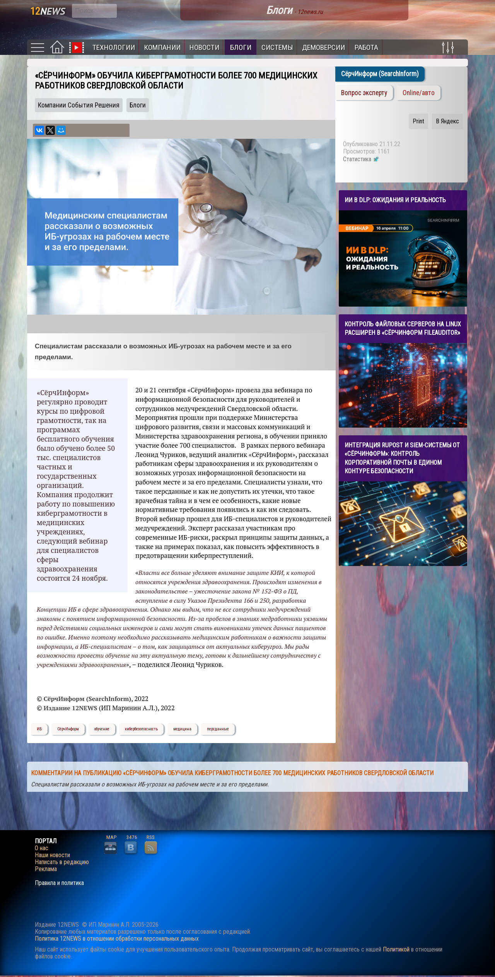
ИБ (39, 728)
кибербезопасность (141, 728)
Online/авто (419, 93)
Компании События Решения (78, 105)
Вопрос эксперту (364, 93)
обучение (101, 728)
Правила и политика (59, 883)
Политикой (396, 949)
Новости (204, 47)
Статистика (361, 159)
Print (418, 121)
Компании (162, 47)
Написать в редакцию (62, 862)
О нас (41, 848)
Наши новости (52, 855)
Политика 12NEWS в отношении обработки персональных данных (117, 938)
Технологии (113, 47)
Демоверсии (323, 47)
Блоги (240, 47)
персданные (218, 728)
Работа (366, 47)
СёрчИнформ (68, 728)
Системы (277, 47)
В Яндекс (447, 121)
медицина (182, 728)
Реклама (46, 869)
